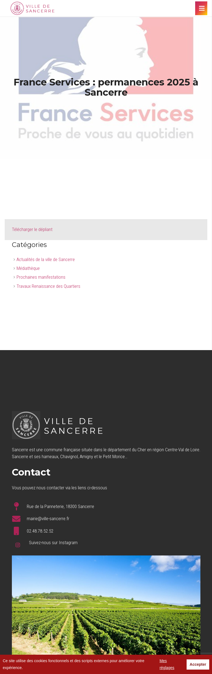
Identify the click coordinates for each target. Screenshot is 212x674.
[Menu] (201, 8)
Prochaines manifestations (41, 277)
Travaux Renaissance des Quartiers (48, 286)
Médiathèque (28, 268)
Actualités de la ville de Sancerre (46, 259)
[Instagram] (18, 545)
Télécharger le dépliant (32, 229)
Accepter (198, 664)
